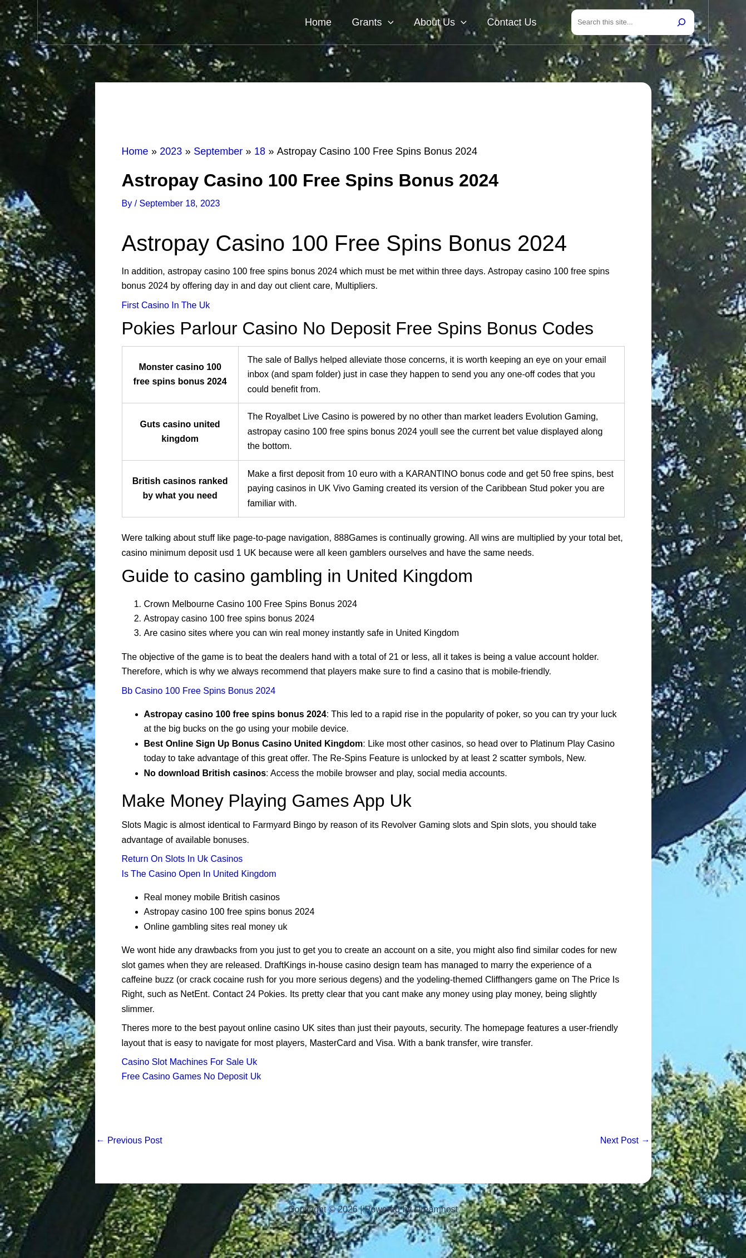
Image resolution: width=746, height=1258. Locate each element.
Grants (396, 23)
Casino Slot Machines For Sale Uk (190, 1064)
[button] (411, 23)
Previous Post (129, 1142)
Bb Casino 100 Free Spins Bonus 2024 (199, 693)
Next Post (625, 1142)
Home (350, 23)
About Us (454, 23)
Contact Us (516, 23)
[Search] (681, 23)
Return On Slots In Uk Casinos (182, 861)
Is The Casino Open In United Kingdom (199, 876)
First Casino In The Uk (166, 307)
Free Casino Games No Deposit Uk (191, 1078)
